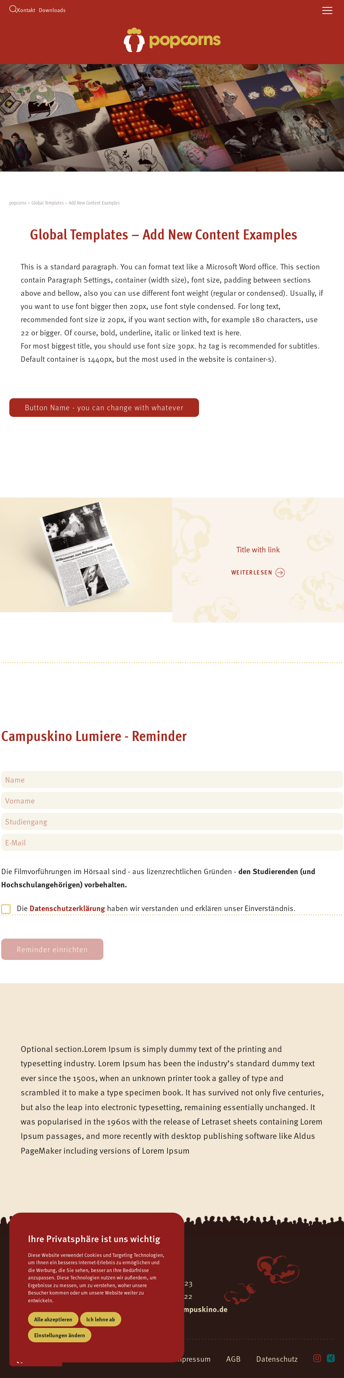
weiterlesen (252, 572)
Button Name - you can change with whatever (104, 408)
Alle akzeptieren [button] (53, 1319)
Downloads (52, 10)
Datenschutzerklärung (67, 907)
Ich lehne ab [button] (100, 1319)
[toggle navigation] (327, 11)
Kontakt (26, 10)
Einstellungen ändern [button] (59, 1335)
